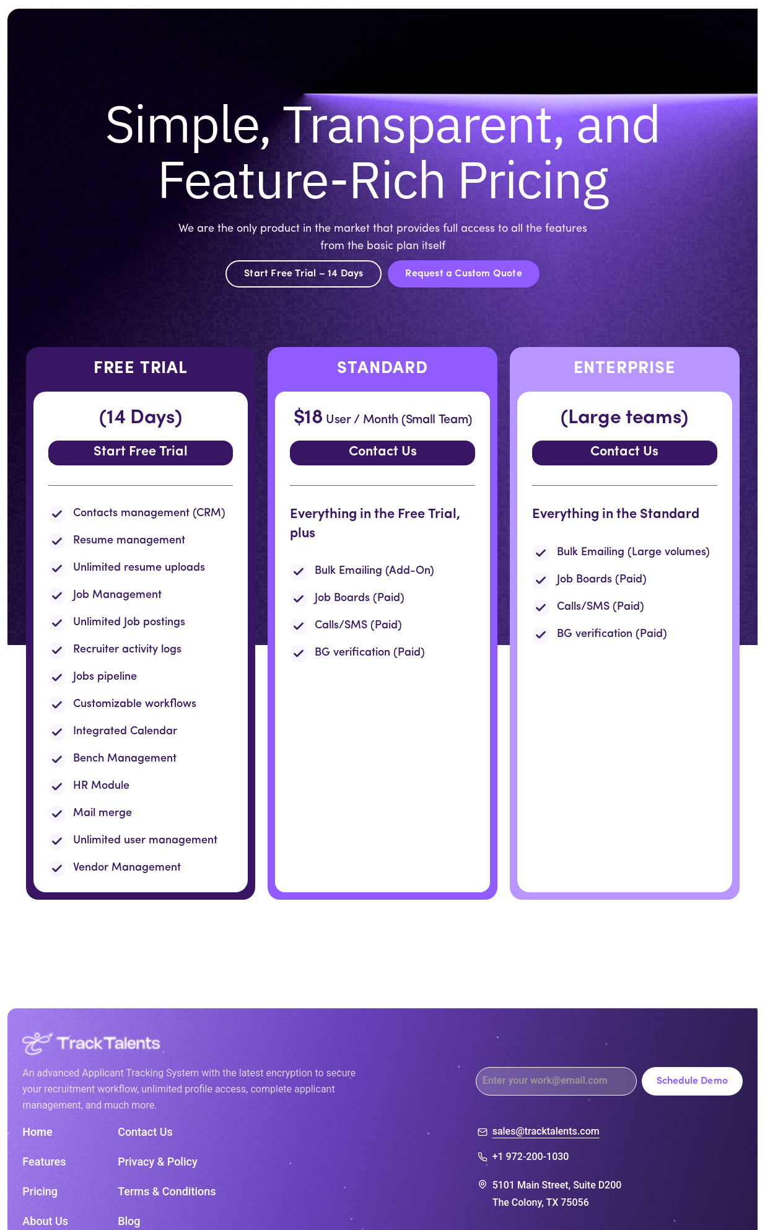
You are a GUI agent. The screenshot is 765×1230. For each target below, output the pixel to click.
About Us (45, 1221)
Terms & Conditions (167, 1192)
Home (37, 1132)
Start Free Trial (141, 452)
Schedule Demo (692, 1081)
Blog (129, 1221)
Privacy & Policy (158, 1162)
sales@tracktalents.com (546, 1132)
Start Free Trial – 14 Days (303, 274)
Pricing (40, 1192)
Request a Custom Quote (463, 274)
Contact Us (383, 452)
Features (44, 1162)
